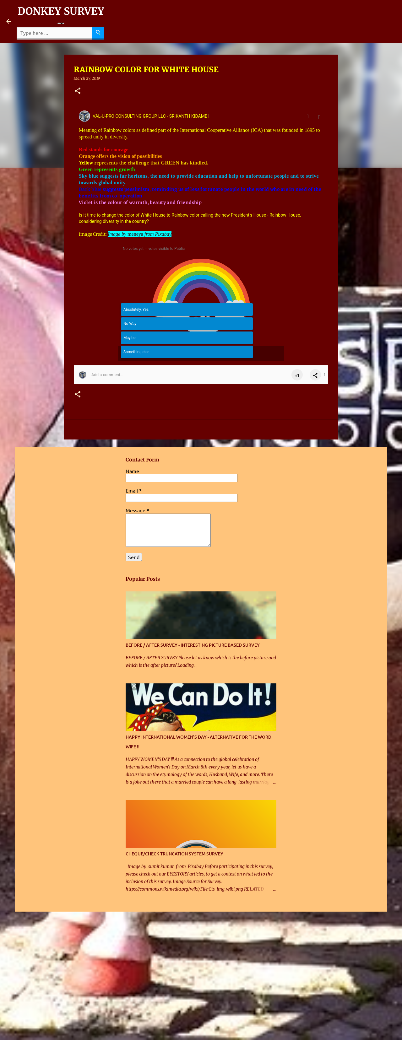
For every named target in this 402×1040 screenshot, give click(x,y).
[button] (77, 91)
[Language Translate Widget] (60, 23)
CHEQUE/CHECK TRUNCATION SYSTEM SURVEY (174, 854)
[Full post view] (309, 116)
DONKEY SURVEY (61, 11)
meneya (135, 234)
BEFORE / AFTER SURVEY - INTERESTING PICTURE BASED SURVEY (193, 645)
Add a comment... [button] (107, 374)
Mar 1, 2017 (318, 119)
